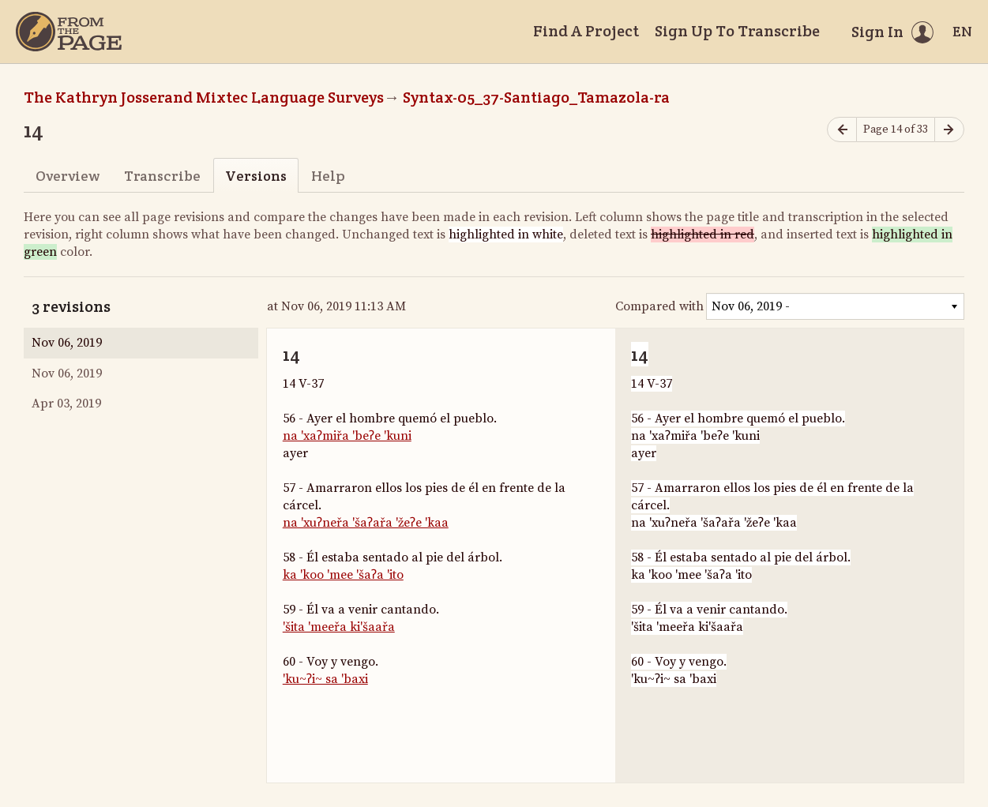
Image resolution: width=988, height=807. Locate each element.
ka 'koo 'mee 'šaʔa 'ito (343, 575)
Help (328, 176)
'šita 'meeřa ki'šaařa (339, 627)
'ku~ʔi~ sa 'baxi (325, 679)
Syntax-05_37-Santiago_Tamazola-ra (536, 97)
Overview (68, 176)
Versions (256, 176)
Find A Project (586, 31)
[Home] (69, 31)
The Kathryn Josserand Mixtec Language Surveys (204, 97)
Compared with (659, 306)
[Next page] (949, 130)
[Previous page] (842, 130)
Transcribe (162, 176)
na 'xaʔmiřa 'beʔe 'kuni (347, 436)
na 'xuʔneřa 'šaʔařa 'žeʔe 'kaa (366, 523)
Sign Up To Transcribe (737, 31)
